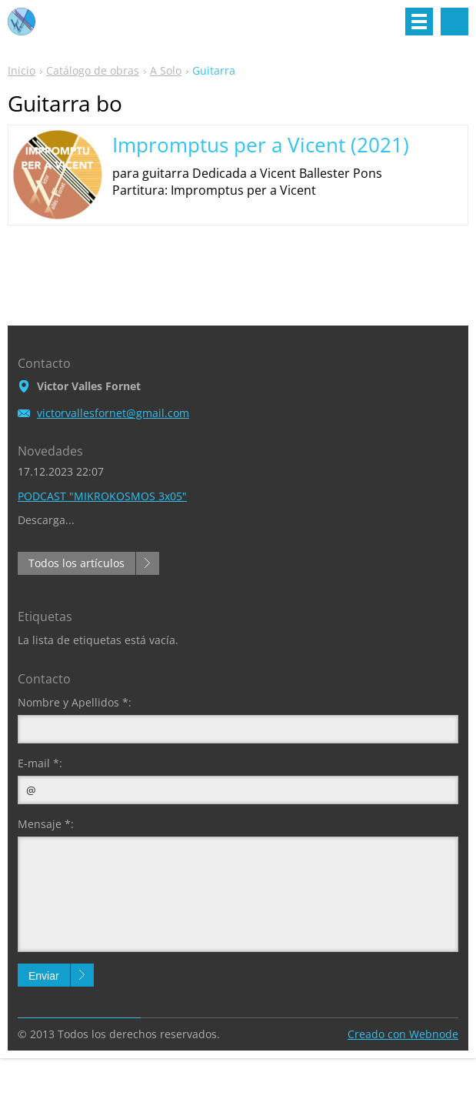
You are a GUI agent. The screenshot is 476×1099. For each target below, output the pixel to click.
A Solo (165, 70)
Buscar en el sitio (454, 21)
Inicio (21, 70)
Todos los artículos (76, 563)
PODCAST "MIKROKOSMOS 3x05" (102, 496)
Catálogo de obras (92, 70)
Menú (419, 21)
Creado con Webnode (403, 1034)
